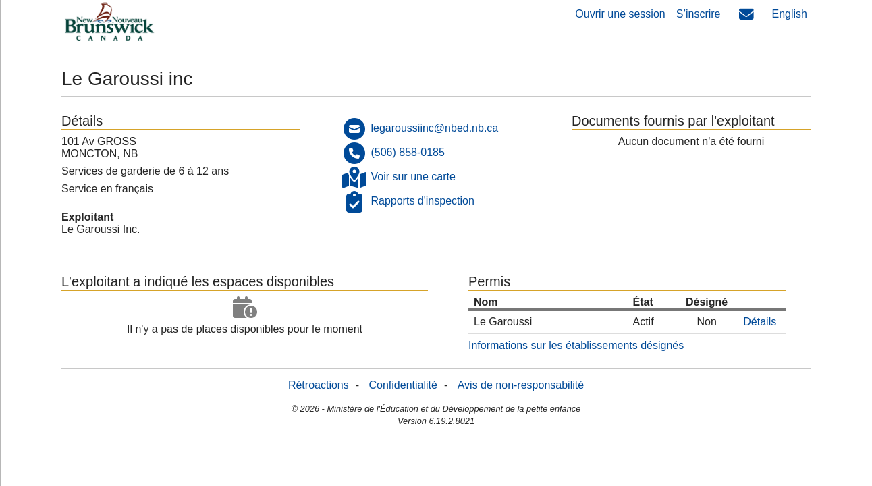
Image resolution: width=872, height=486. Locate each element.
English (789, 14)
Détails (759, 321)
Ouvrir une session (620, 14)
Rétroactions (318, 385)
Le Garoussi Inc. (100, 229)
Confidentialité (403, 385)
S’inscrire (698, 14)
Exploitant (87, 217)
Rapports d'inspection (422, 201)
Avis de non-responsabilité (521, 385)
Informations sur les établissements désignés (576, 345)
